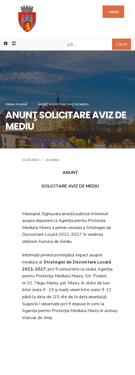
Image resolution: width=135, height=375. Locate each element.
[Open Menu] (129, 12)
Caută (121, 44)
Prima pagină (16, 104)
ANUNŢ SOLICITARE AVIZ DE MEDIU (63, 104)
